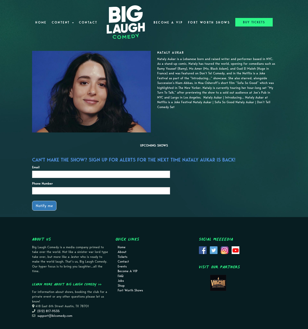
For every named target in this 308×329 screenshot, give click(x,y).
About (122, 252)
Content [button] (63, 22)
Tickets (122, 257)
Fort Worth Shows (209, 22)
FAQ (120, 276)
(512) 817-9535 (48, 311)
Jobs (121, 281)
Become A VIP (168, 22)
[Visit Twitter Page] (214, 250)
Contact (88, 22)
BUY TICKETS (254, 22)
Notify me (44, 205)
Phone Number (42, 183)
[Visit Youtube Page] (235, 250)
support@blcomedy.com (54, 316)
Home (40, 22)
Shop (121, 286)
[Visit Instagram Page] (224, 250)
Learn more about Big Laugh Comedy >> (67, 284)
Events (122, 266)
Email (36, 167)
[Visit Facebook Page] (203, 250)
